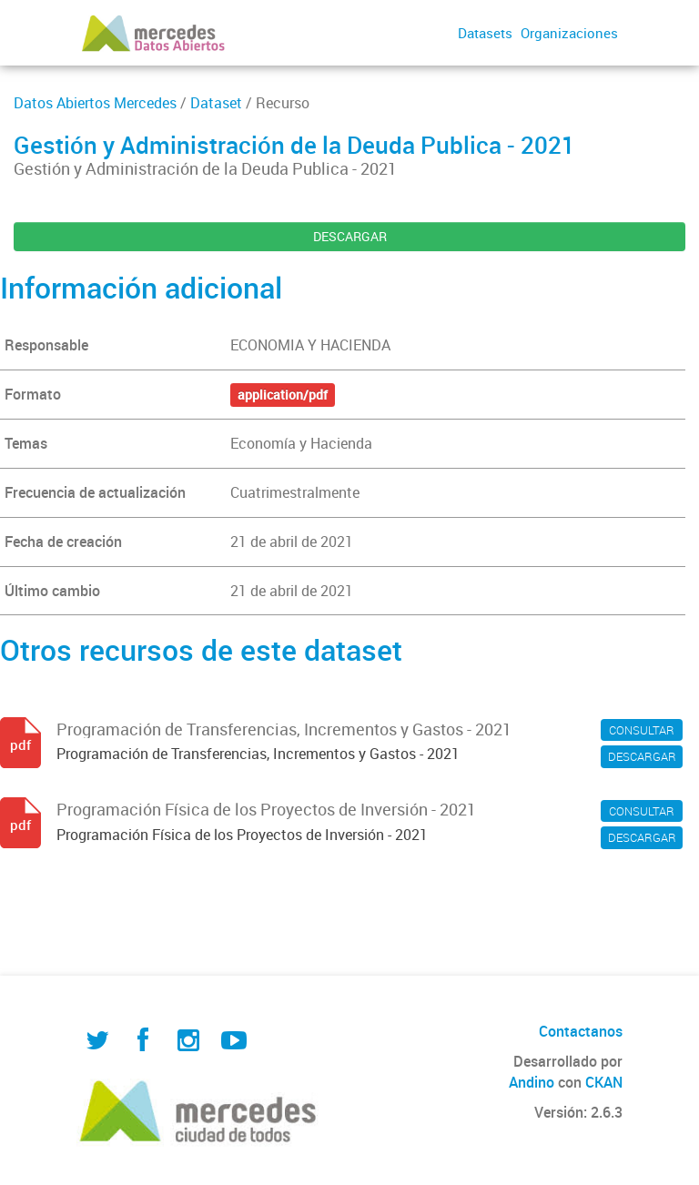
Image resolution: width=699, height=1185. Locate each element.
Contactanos (581, 1031)
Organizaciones (569, 33)
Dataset (216, 103)
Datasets (485, 33)
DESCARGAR (350, 236)
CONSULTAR (641, 730)
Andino (531, 1082)
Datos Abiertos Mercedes (95, 103)
